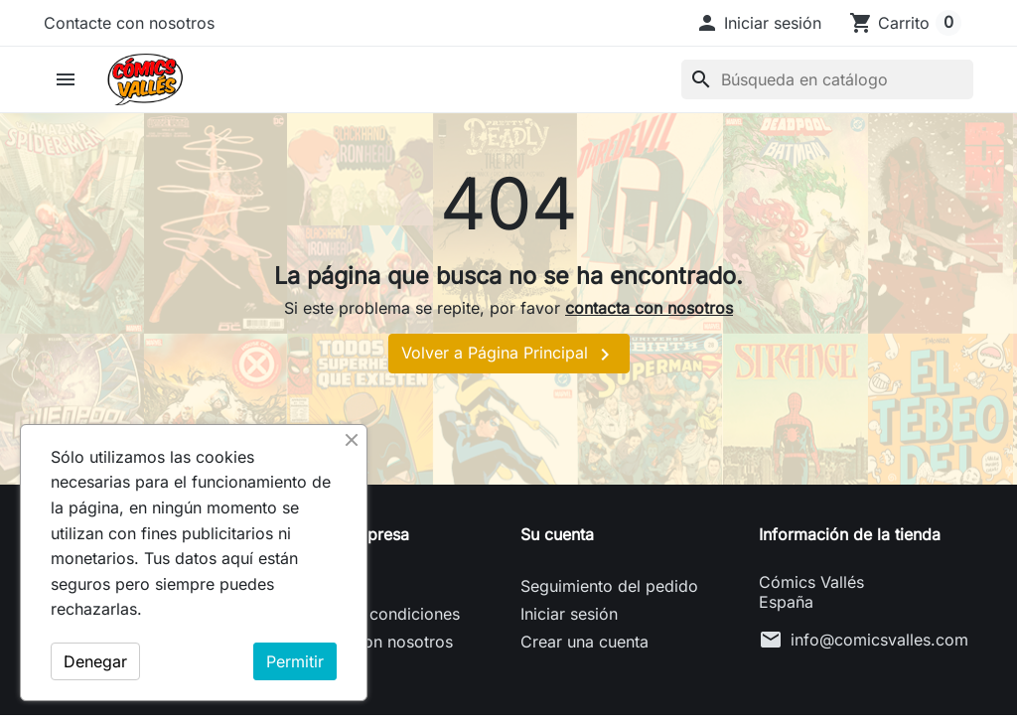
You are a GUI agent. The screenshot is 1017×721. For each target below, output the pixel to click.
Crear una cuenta (584, 647)
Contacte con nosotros (129, 23)
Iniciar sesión (569, 620)
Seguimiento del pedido (609, 592)
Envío (303, 592)
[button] (758, 23)
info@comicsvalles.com (879, 645)
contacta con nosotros (649, 315)
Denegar (95, 661)
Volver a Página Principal (509, 360)
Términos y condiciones (371, 620)
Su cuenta (557, 540)
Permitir (295, 661)
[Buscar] (827, 82)
